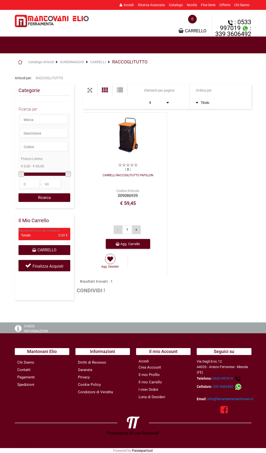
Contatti (24, 370)
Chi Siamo (241, 5)
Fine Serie (208, 5)
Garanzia (85, 370)
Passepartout (142, 451)
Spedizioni (25, 384)
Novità (192, 5)
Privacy (84, 377)
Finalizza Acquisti (48, 266)
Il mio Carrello (150, 382)
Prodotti (37, 45)
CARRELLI (98, 62)
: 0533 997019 (235, 25)
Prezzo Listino (32, 159)
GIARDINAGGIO (72, 62)
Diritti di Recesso (92, 362)
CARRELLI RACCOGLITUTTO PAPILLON (128, 175)
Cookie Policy (89, 384)
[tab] (37, 45)
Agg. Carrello (128, 244)
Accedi (127, 5)
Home (20, 62)
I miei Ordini (148, 389)
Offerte (224, 5)
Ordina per (204, 90)
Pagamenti (26, 377)
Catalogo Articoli (41, 62)
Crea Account (150, 367)
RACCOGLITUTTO (129, 61)
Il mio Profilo (149, 375)
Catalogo (176, 5)
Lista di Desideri (152, 397)
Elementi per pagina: (159, 90)
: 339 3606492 (233, 31)
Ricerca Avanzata (151, 5)
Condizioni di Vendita (95, 392)
